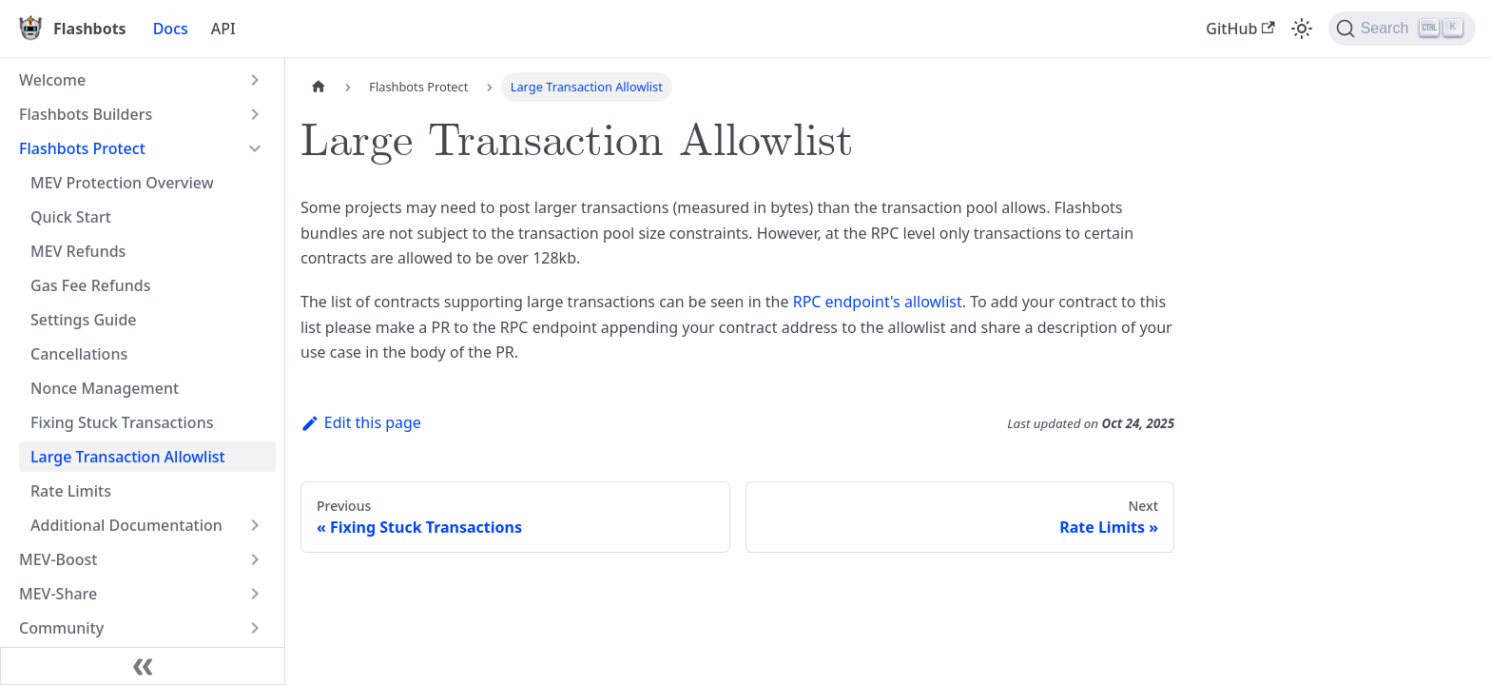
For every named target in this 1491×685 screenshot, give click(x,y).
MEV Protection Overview (122, 182)
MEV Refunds (78, 251)
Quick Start (70, 216)
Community (61, 627)
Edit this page (360, 422)
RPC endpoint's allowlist (877, 301)
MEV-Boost (58, 559)
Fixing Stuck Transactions (121, 422)
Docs (170, 28)
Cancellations (78, 353)
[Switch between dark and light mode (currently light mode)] (1302, 28)
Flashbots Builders (85, 114)
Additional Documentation (126, 525)
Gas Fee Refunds (90, 285)
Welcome (52, 79)
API (223, 28)
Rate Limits (70, 490)
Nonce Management (104, 388)
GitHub (1240, 28)
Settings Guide (83, 319)
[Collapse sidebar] (142, 666)
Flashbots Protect (82, 148)
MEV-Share (58, 593)
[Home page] (318, 87)
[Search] (1402, 28)
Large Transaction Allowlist (127, 456)
